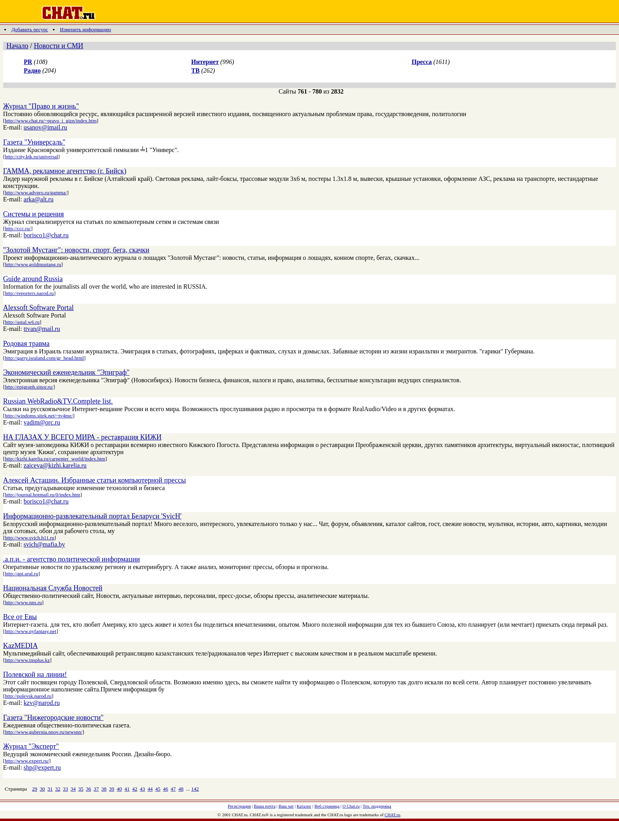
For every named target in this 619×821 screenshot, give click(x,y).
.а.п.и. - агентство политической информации (71, 559)
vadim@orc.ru (42, 422)
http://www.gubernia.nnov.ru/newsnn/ (44, 732)
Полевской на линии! (35, 674)
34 (73, 789)
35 (80, 789)
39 (111, 789)
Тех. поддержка (377, 806)
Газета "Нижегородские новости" (53, 717)
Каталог (304, 806)
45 (157, 789)
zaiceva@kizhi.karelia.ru (55, 465)
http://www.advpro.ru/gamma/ (36, 192)
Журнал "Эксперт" (31, 746)
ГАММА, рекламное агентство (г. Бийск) (64, 171)
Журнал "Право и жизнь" (41, 106)
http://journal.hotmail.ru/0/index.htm (42, 495)
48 (181, 789)
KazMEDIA (20, 646)
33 (65, 789)
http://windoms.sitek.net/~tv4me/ (39, 416)
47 (173, 789)
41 (126, 789)
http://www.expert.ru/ (27, 761)
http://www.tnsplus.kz (27, 660)
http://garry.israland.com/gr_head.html (44, 358)
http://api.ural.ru (21, 574)
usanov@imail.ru (45, 127)
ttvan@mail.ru (42, 328)
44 (150, 789)
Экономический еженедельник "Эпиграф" (66, 372)
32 (57, 789)
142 (195, 789)
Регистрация (239, 806)
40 (119, 789)
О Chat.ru (351, 806)
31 (50, 789)
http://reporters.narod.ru (29, 293)
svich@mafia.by (44, 544)
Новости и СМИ (58, 46)
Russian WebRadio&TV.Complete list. (58, 401)
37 (96, 789)
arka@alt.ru (39, 199)
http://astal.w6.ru (22, 322)
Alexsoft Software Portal (38, 308)
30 (42, 789)
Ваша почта (265, 806)
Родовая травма (26, 344)
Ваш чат (286, 806)
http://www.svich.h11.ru (29, 538)
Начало (17, 46)
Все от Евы (20, 617)
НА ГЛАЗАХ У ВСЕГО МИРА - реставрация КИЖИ (82, 437)
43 (142, 789)
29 (34, 789)
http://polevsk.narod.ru (28, 696)
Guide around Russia (33, 279)
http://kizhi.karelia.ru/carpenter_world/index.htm (55, 459)
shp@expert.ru (42, 767)
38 (104, 789)
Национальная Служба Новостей (53, 588)
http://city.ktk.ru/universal (31, 157)
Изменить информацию (85, 29)
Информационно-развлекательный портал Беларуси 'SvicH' (92, 516)
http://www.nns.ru (23, 602)
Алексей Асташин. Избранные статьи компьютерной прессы (94, 480)
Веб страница (327, 806)
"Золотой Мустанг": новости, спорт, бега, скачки (76, 250)
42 (134, 789)
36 (88, 789)
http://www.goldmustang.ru (33, 264)
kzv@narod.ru (42, 702)
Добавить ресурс (29, 29)
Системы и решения (33, 214)
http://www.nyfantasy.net (30, 631)
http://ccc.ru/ (18, 228)
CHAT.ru (392, 814)
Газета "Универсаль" (34, 142)
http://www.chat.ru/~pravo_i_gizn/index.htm (51, 121)
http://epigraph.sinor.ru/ (29, 387)
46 (165, 789)
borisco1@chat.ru (46, 235)
